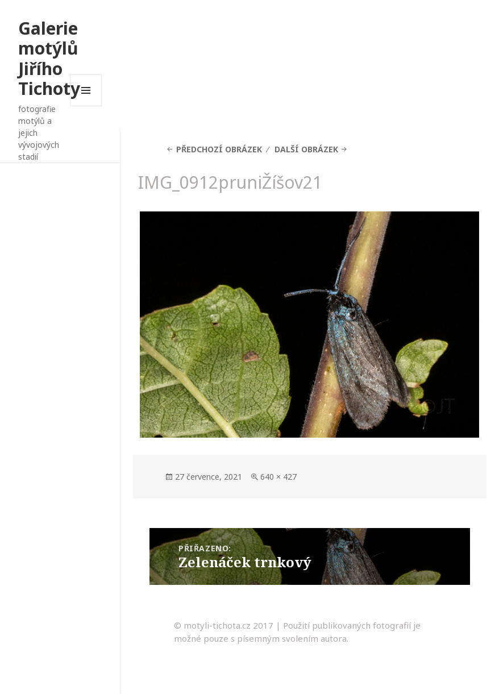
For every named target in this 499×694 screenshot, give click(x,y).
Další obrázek (306, 149)
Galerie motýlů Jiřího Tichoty (49, 58)
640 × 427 (278, 476)
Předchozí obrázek (219, 149)
